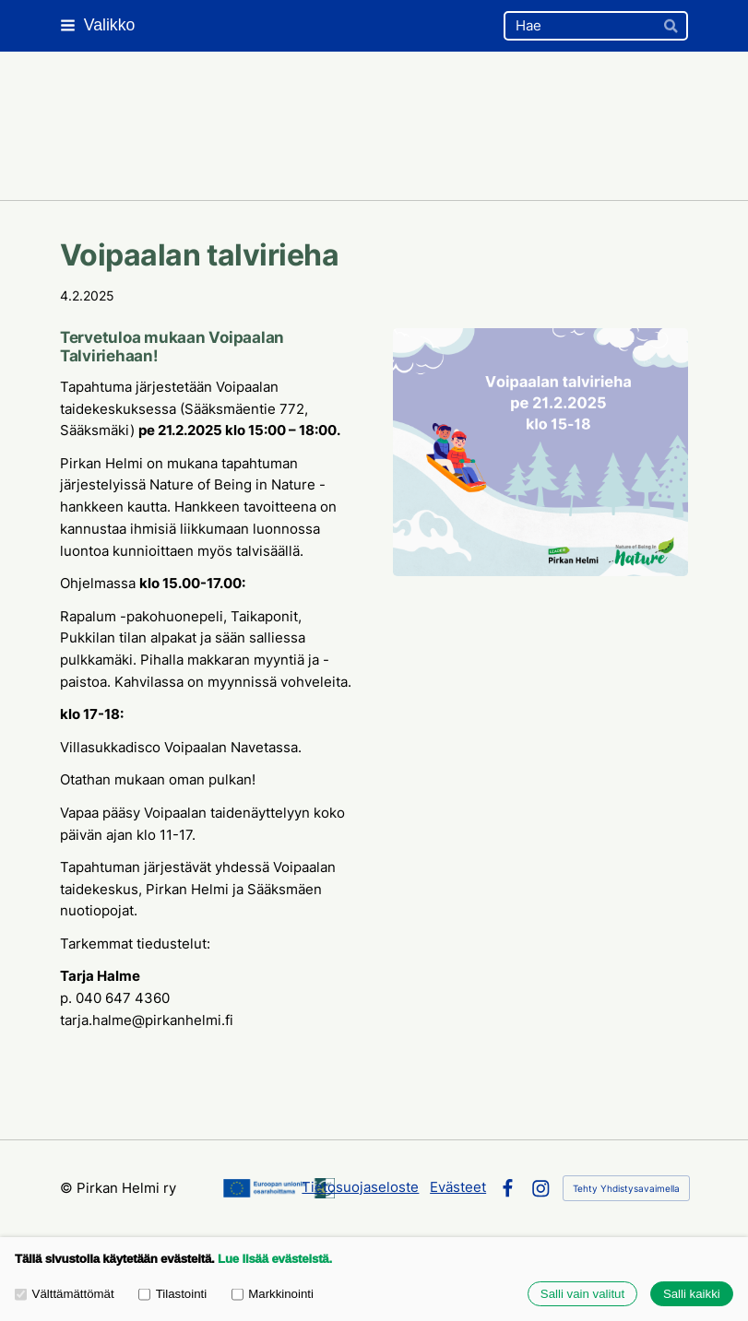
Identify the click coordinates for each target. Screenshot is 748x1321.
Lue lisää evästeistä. (275, 1259)
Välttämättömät (64, 1294)
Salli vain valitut (582, 1294)
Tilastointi (172, 1294)
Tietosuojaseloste (360, 1187)
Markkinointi (273, 1294)
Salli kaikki (691, 1294)
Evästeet (458, 1187)
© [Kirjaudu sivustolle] (68, 1188)
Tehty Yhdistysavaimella (626, 1188)
